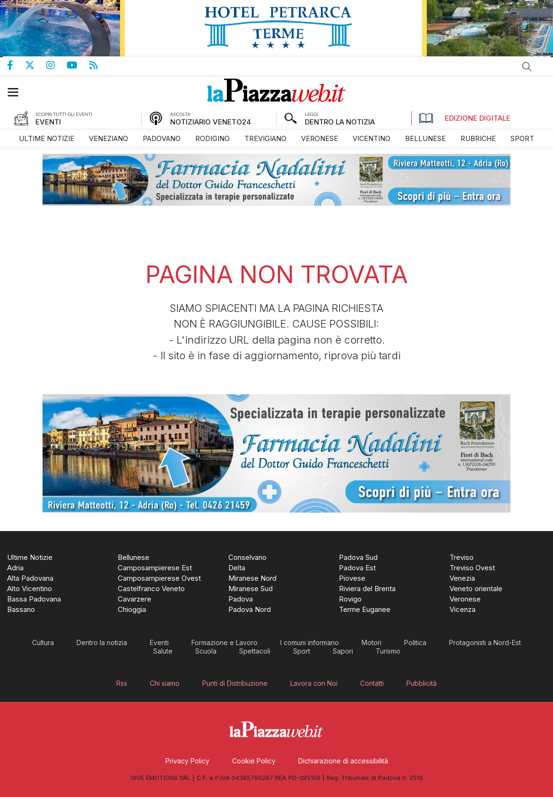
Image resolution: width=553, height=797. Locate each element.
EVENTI (48, 121)
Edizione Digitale (464, 118)
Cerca (527, 67)
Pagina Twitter (35, 65)
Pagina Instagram (56, 65)
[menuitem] (46, 138)
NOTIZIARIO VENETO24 (210, 121)
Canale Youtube (78, 65)
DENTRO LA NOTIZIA (340, 121)
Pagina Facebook (16, 65)
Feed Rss (99, 65)
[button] (17, 92)
